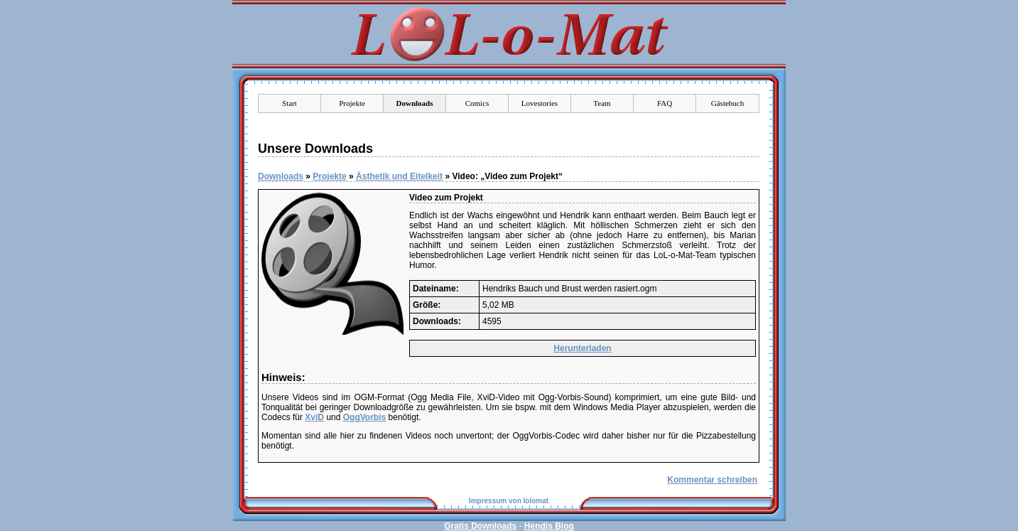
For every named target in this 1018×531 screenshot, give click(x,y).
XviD (314, 417)
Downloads (280, 176)
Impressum (488, 501)
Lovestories (539, 103)
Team (601, 103)
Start (289, 103)
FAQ (664, 103)
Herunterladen (582, 348)
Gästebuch (727, 103)
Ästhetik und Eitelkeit (399, 176)
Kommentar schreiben (712, 480)
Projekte (352, 103)
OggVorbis (364, 417)
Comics (477, 103)
